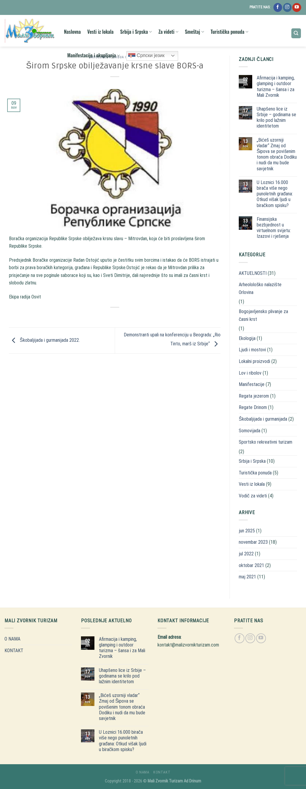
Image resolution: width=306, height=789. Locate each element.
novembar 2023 (253, 542)
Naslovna (72, 31)
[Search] (296, 33)
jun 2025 (247, 531)
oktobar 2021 (251, 565)
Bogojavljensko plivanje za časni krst (263, 315)
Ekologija (247, 338)
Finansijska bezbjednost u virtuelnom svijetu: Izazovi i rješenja (274, 227)
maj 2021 (247, 577)
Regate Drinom (253, 407)
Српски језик (146, 55)
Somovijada (249, 430)
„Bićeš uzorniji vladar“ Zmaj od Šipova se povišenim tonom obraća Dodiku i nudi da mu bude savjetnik (277, 154)
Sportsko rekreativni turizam (265, 442)
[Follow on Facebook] (277, 7)
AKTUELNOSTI (253, 273)
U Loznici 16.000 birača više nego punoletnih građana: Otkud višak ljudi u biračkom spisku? (275, 194)
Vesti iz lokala (100, 31)
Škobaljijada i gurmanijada (263, 419)
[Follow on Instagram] (287, 7)
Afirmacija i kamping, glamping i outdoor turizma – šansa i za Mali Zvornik (276, 86)
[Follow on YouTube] (296, 7)
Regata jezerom (254, 396)
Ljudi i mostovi (252, 350)
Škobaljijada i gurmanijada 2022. (44, 340)
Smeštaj (194, 31)
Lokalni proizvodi (254, 361)
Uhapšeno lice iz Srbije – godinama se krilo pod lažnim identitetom (276, 117)
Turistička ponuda (229, 31)
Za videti (168, 31)
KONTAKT (13, 650)
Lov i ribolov (250, 373)
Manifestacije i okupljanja (93, 55)
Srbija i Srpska (136, 31)
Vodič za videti (253, 496)
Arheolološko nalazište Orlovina (260, 288)
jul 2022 (246, 554)
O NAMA (12, 639)
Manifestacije (251, 384)
